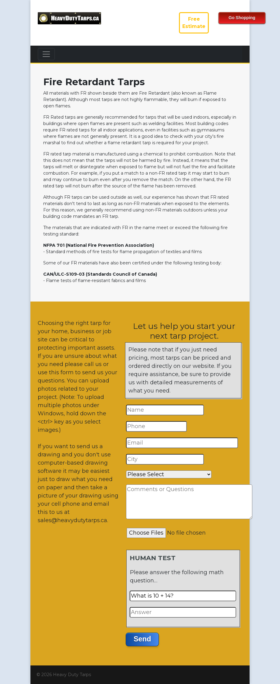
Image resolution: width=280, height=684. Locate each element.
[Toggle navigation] (46, 54)
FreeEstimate (193, 22)
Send (142, 639)
